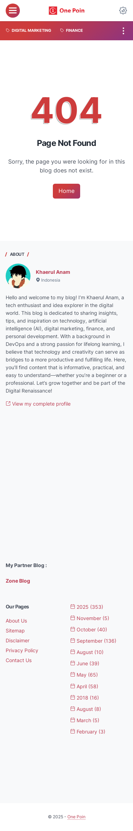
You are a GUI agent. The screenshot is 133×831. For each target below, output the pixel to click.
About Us (16, 621)
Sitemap (15, 630)
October (88, 629)
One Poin (76, 816)
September (93, 641)
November (89, 618)
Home (66, 190)
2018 (84, 698)
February (87, 732)
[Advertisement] (66, 484)
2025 (86, 607)
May (84, 675)
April (84, 686)
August (87, 652)
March (84, 720)
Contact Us (19, 660)
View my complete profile (38, 404)
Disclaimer (17, 640)
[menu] (13, 11)
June (84, 663)
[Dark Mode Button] (123, 10)
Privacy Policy (22, 650)
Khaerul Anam (53, 272)
